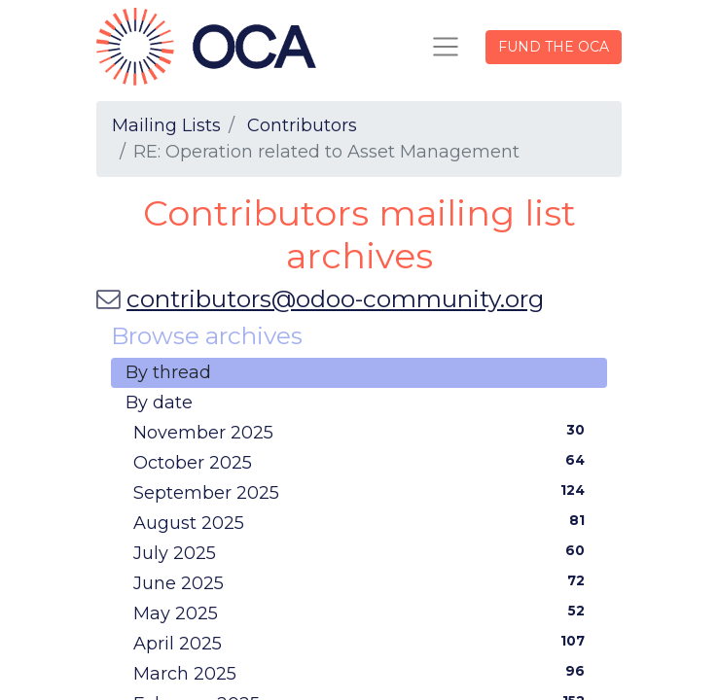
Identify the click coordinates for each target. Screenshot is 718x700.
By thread (168, 372)
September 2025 (362, 492)
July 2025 (362, 552)
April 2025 (362, 642)
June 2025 (362, 582)
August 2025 (362, 522)
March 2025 (362, 672)
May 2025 (362, 612)
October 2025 (362, 461)
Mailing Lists (166, 125)
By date (159, 402)
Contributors (302, 125)
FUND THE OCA (553, 46)
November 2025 (362, 431)
